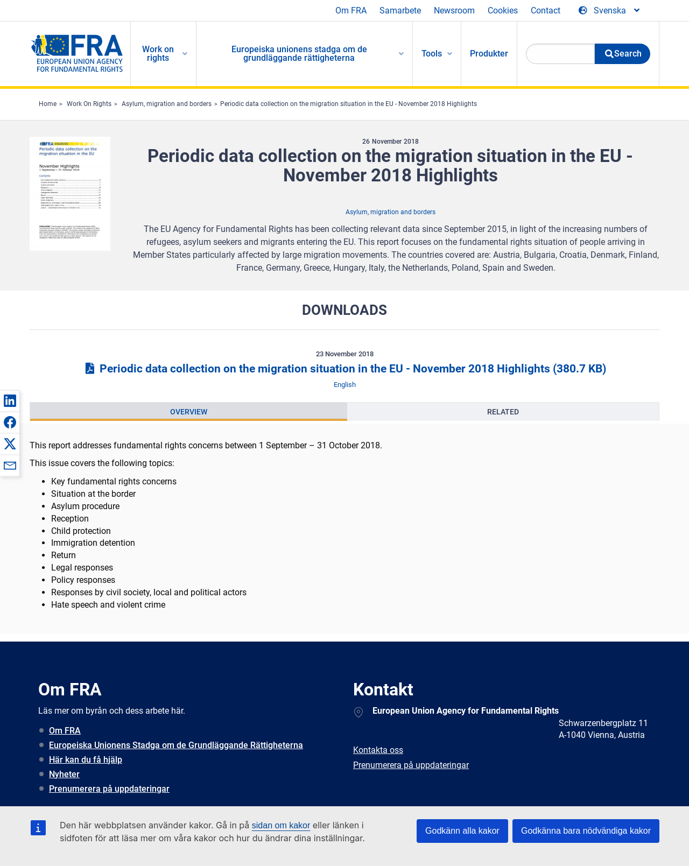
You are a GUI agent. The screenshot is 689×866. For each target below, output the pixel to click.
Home (48, 104)
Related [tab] (503, 411)
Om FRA (351, 10)
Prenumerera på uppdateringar (109, 789)
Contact (545, 10)
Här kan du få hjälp (85, 760)
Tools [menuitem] (431, 53)
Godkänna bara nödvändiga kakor (586, 830)
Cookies (503, 10)
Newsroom (454, 10)
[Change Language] (610, 10)
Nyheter (64, 774)
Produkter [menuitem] (489, 53)
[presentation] (188, 412)
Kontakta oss (378, 750)
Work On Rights (89, 104)
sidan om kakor (281, 825)
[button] (9, 400)
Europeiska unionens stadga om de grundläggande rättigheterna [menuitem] (299, 53)
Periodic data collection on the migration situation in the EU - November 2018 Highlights (348, 104)
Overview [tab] (188, 411)
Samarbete (400, 10)
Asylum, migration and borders (167, 104)
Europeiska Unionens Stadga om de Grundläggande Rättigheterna (176, 745)
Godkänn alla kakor (462, 830)
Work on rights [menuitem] (158, 53)
